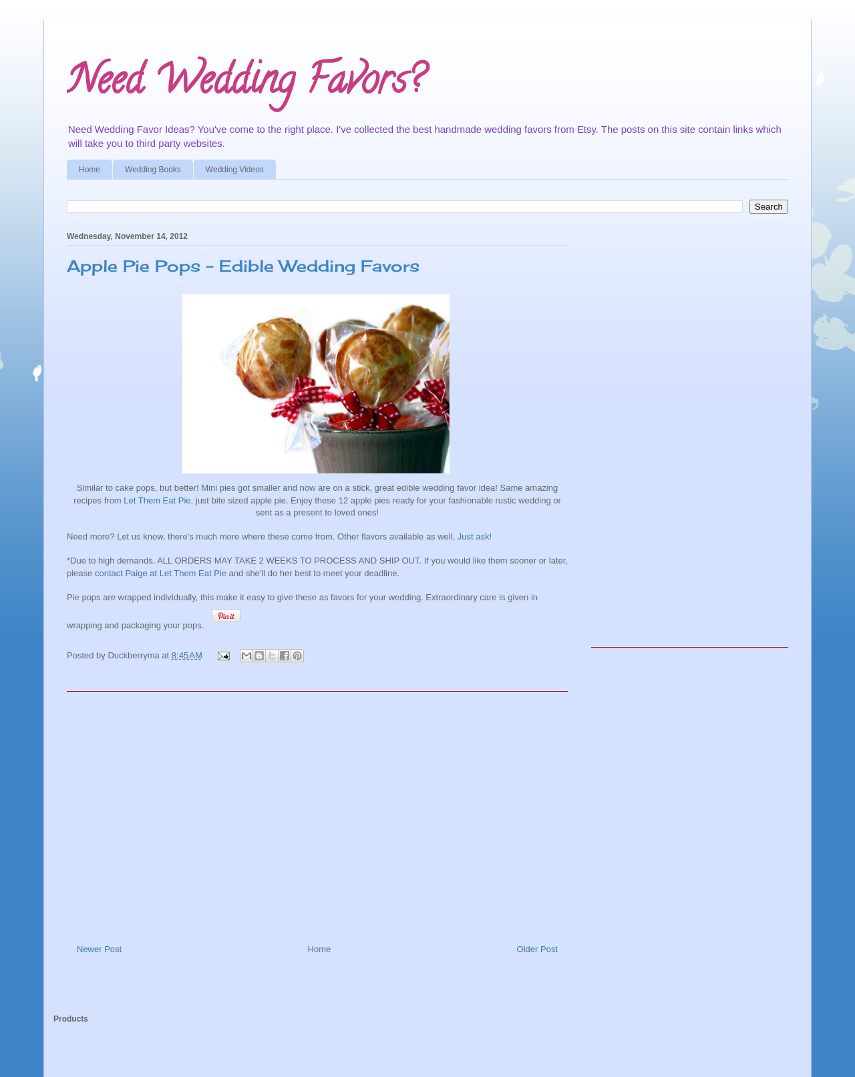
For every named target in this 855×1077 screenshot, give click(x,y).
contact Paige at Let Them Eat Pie (160, 573)
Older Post (537, 949)
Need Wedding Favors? (245, 84)
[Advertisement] (317, 812)
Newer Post (99, 949)
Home (89, 169)
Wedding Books (153, 169)
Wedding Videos (235, 169)
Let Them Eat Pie (157, 500)
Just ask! (475, 536)
